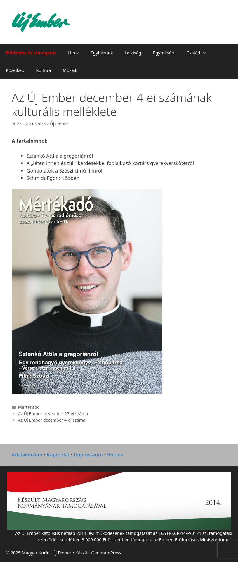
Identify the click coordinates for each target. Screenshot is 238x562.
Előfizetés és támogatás (31, 53)
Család (200, 52)
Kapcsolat (58, 454)
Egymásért (164, 53)
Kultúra (43, 70)
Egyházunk (102, 53)
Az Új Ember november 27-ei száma (53, 413)
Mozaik (70, 70)
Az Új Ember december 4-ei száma (51, 420)
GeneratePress (106, 553)
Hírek (73, 53)
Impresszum (88, 454)
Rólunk (115, 454)
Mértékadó (29, 407)
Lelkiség (133, 53)
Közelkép (15, 70)
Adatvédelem (27, 454)
